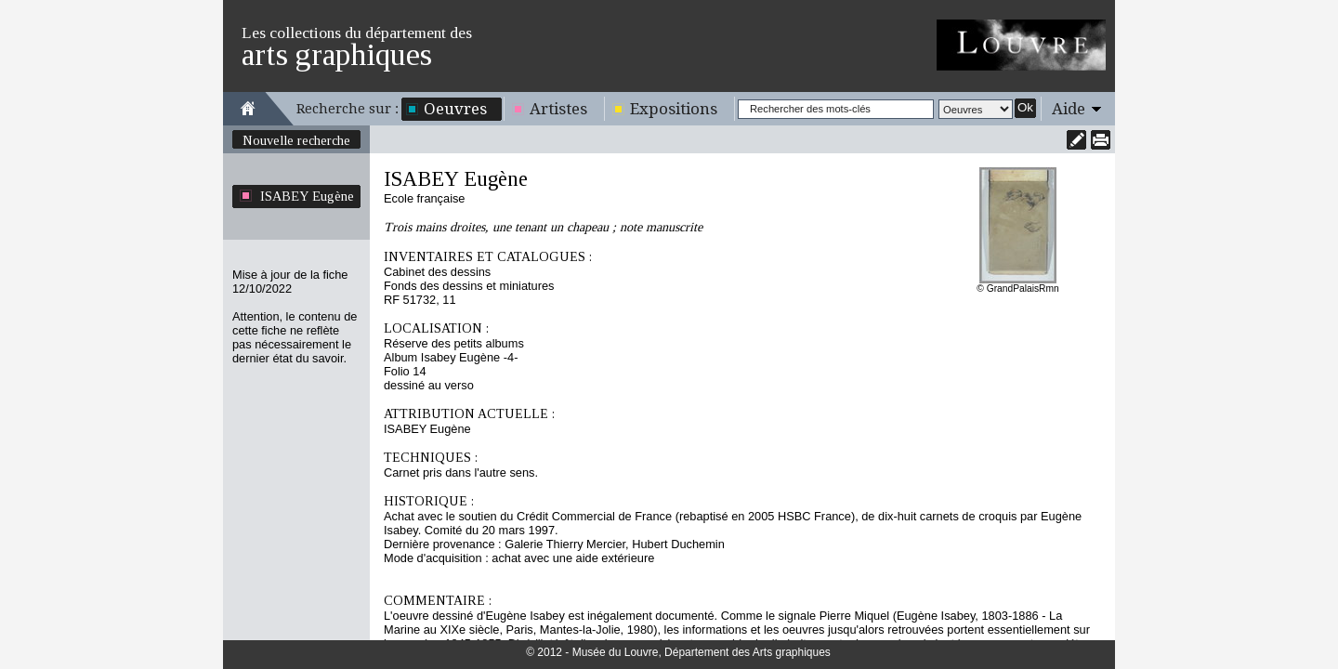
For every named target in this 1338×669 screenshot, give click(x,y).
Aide (1068, 108)
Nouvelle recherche (296, 140)
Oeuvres (455, 108)
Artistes (558, 108)
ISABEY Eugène (307, 196)
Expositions (673, 108)
